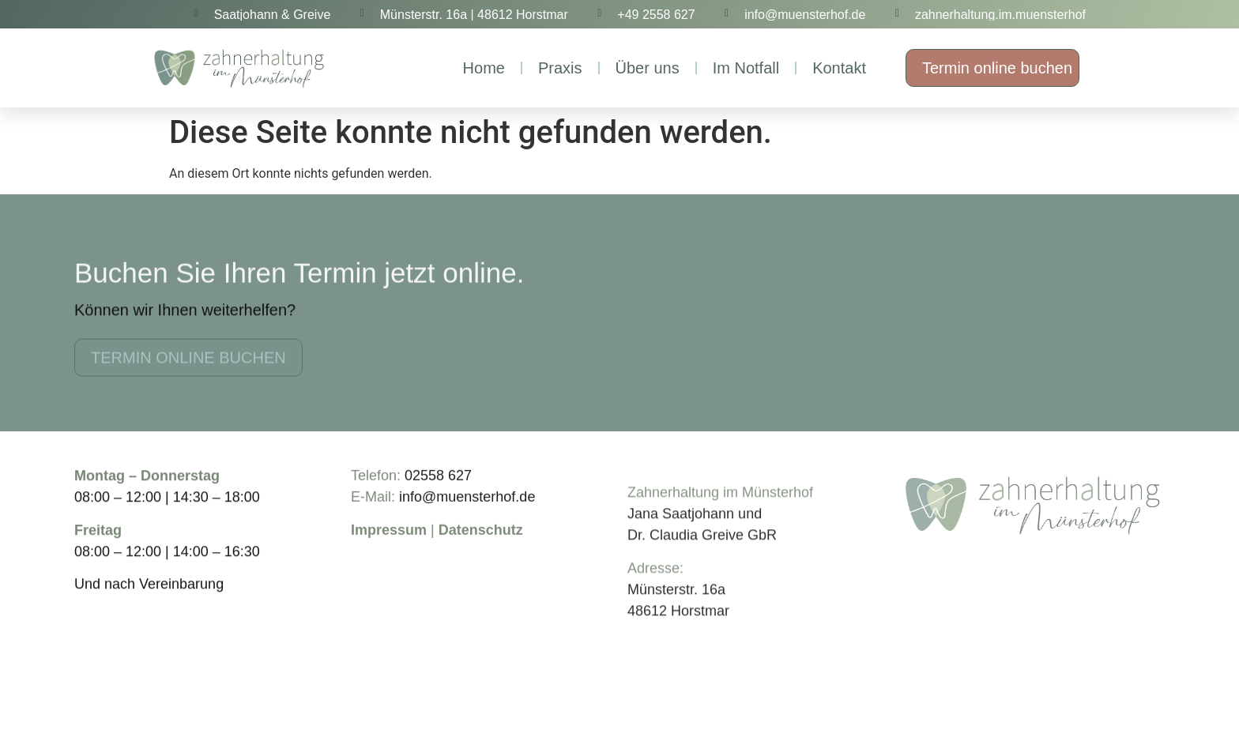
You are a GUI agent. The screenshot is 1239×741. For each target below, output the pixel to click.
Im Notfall (746, 68)
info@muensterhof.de (467, 507)
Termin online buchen (997, 68)
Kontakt (839, 68)
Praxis (560, 68)
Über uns (648, 68)
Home (484, 68)
